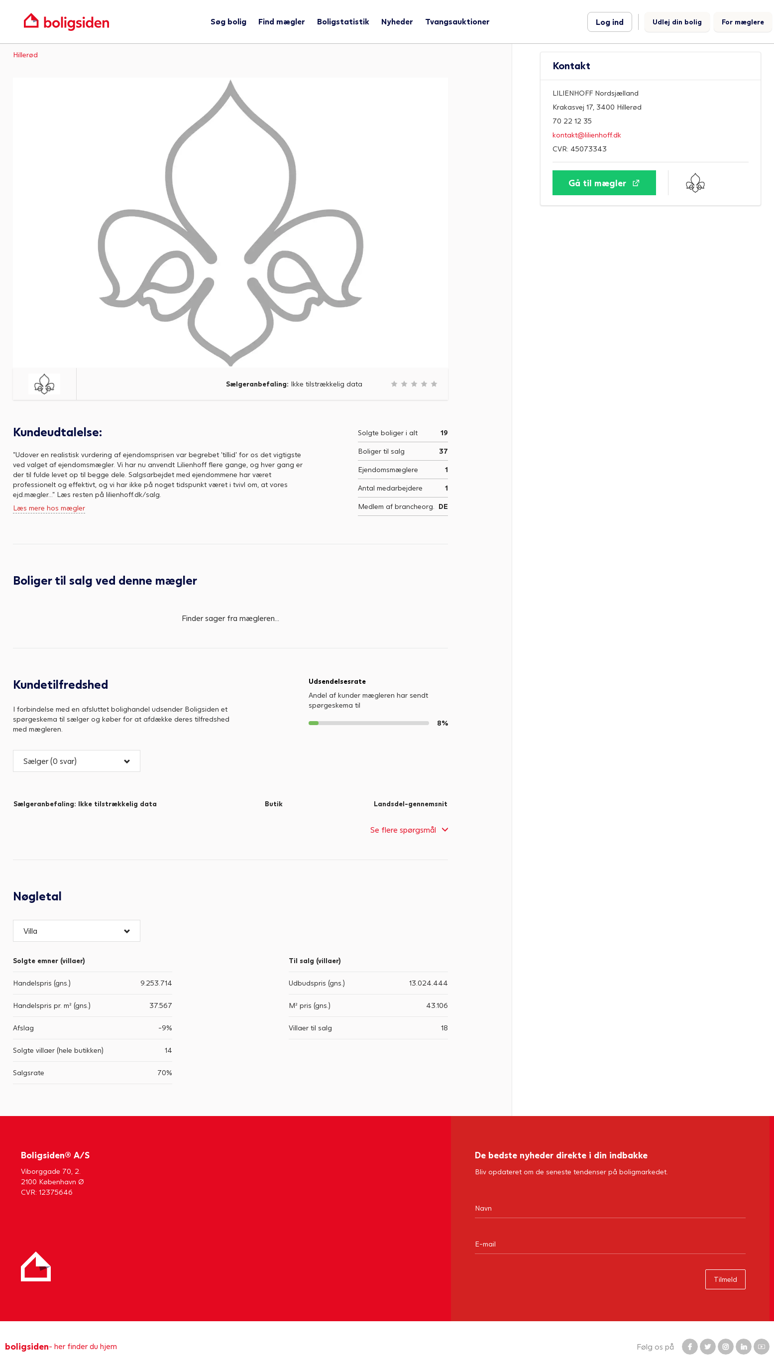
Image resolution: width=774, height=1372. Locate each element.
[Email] (610, 1243)
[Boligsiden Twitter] (708, 1347)
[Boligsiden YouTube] (762, 1347)
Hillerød (25, 54)
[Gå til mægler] (604, 182)
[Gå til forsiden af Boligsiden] (66, 21)
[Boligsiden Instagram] (726, 1347)
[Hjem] (36, 1266)
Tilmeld (725, 1279)
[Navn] (610, 1208)
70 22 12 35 (572, 121)
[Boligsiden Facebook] (690, 1347)
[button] (76, 761)
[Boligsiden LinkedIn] (744, 1347)
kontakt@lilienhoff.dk (587, 134)
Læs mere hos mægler (49, 507)
